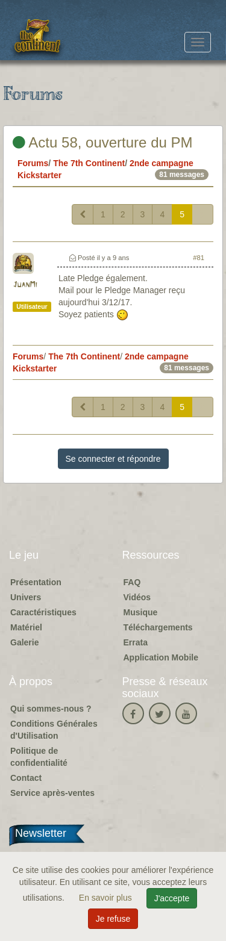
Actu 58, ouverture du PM (103, 142)
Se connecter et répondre (113, 459)
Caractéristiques (43, 612)
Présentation (35, 582)
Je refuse (113, 919)
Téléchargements (158, 627)
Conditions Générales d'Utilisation (54, 730)
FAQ (132, 582)
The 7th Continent (89, 163)
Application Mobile (161, 657)
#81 (198, 257)
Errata (136, 642)
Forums (32, 163)
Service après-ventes (52, 793)
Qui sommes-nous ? (51, 708)
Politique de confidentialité (38, 757)
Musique (141, 612)
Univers (25, 597)
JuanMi (25, 285)
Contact (26, 778)
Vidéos (137, 597)
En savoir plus (106, 897)
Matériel (26, 627)
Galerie (24, 642)
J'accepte (172, 898)
